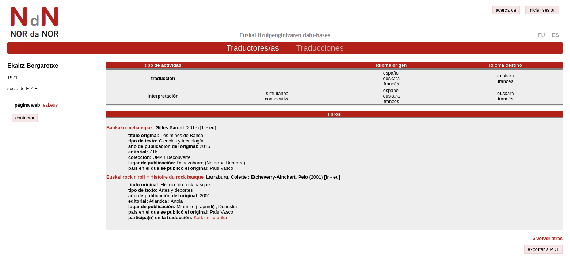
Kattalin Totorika (210, 217)
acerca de (505, 10)
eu (541, 35)
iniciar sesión (542, 10)
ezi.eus (50, 105)
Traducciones (320, 48)
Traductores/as (252, 48)
